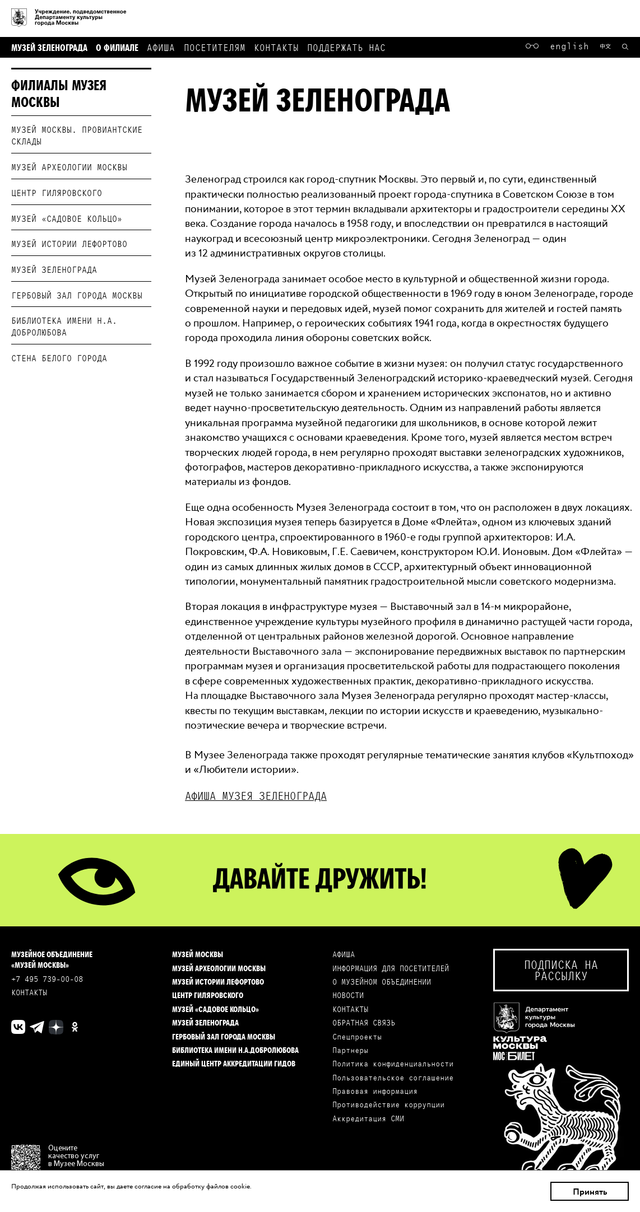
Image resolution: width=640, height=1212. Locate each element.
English (569, 45)
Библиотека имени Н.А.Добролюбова (235, 1050)
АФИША (343, 954)
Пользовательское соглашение (392, 1077)
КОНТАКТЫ (29, 992)
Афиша (161, 46)
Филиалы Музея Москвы (58, 93)
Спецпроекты (357, 1036)
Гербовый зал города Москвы (76, 295)
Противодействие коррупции (388, 1104)
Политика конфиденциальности (392, 1063)
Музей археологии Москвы (69, 167)
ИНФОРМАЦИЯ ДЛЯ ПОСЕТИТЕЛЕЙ (390, 968)
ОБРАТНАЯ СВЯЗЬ (363, 1022)
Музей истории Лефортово (69, 243)
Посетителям (214, 46)
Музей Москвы (197, 954)
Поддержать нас (346, 46)
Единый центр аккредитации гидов (233, 1063)
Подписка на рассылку (561, 970)
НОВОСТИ (348, 995)
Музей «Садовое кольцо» (66, 218)
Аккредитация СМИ (368, 1118)
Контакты (276, 46)
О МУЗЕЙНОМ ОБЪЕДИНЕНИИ (381, 981)
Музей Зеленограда (49, 46)
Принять (590, 1191)
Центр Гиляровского (56, 192)
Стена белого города (59, 357)
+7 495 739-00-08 (47, 978)
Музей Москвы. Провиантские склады (76, 135)
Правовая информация (375, 1090)
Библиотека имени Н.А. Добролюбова (64, 326)
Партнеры (350, 1050)
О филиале (117, 46)
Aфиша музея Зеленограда (256, 795)
